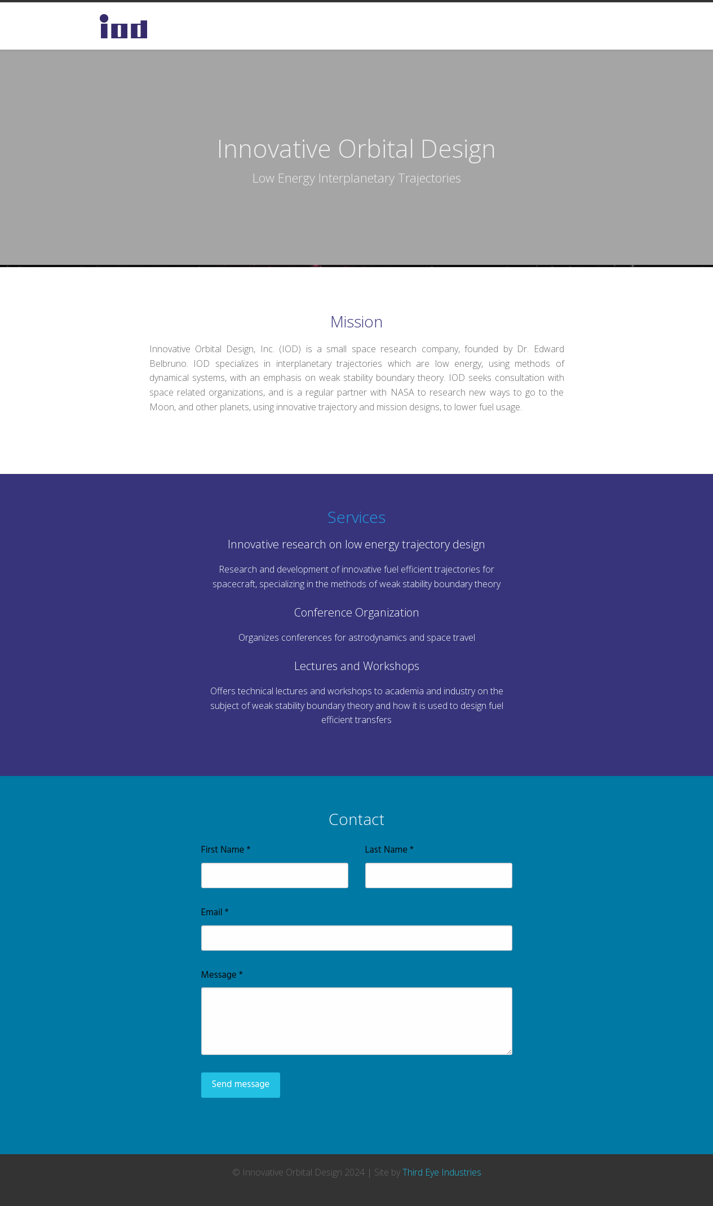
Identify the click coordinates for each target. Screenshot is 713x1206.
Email (215, 913)
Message (222, 975)
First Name (226, 850)
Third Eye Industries (441, 1172)
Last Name (389, 850)
